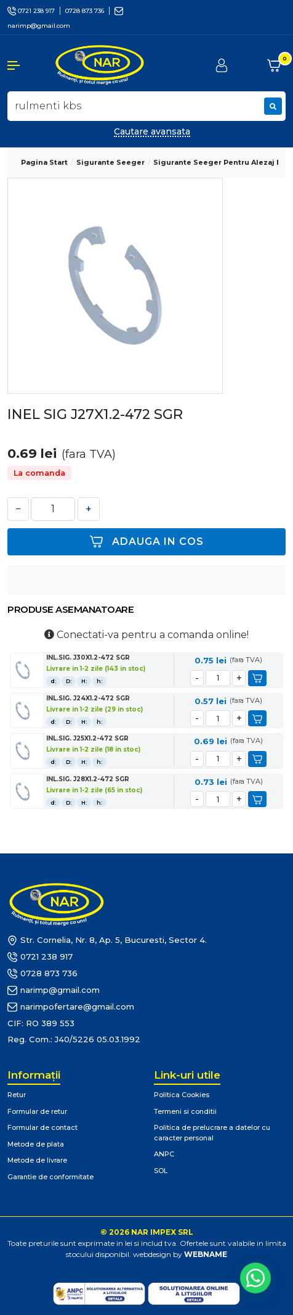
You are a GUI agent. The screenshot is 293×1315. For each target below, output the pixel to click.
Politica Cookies (181, 1094)
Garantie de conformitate (50, 1176)
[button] (24, 65)
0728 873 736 (84, 11)
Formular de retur (37, 1111)
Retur (16, 1094)
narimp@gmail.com (53, 990)
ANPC (164, 1154)
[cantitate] (218, 678)
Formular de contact (42, 1127)
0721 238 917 (31, 11)
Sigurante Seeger (110, 162)
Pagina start (44, 162)
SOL (160, 1170)
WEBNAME (205, 1254)
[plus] (239, 678)
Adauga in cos (147, 541)
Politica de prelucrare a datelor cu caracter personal (212, 1132)
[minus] (197, 678)
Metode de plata (35, 1144)
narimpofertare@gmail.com (70, 1007)
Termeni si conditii (185, 1111)
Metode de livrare (37, 1160)
